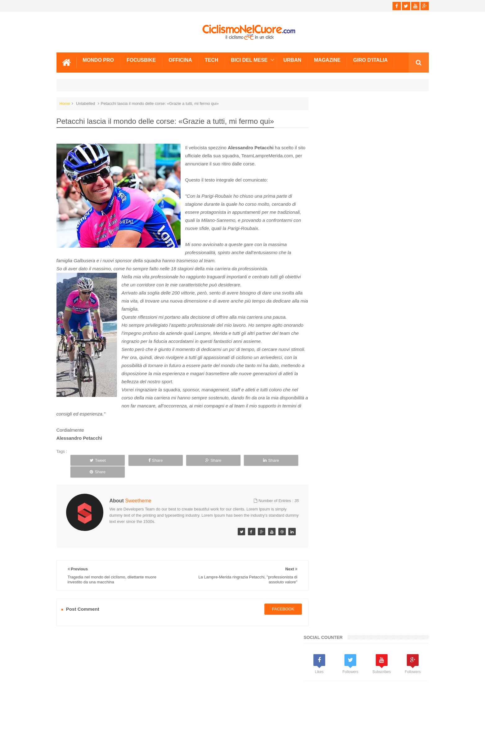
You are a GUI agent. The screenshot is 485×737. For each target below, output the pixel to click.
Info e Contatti (332, 398)
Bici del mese (249, 59)
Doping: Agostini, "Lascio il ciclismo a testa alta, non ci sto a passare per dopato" (386, 492)
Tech (211, 59)
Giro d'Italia (370, 59)
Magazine (327, 59)
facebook (277, 613)
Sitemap (140, 709)
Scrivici (70, 709)
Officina (180, 59)
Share (139, 476)
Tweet (92, 476)
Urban (292, 59)
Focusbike (141, 59)
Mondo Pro (98, 59)
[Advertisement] (363, 248)
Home (65, 103)
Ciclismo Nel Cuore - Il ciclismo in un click (247, 727)
